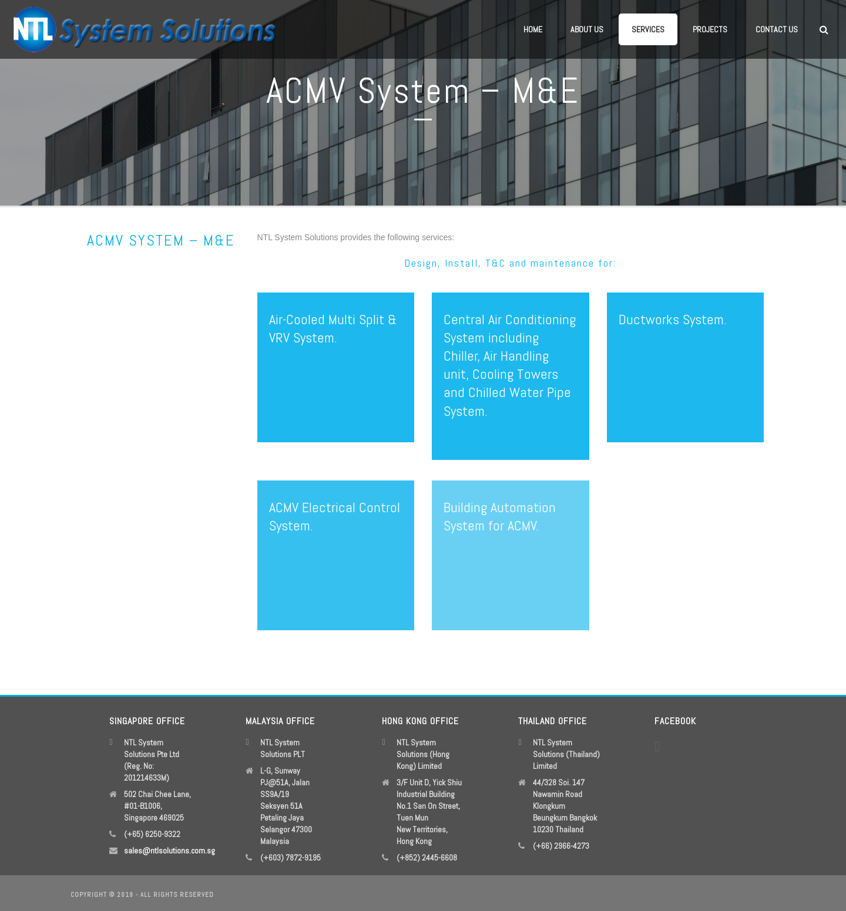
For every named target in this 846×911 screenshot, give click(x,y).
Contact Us (777, 29)
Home (532, 29)
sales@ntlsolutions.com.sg (169, 850)
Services (648, 29)
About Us (586, 29)
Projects (710, 29)
